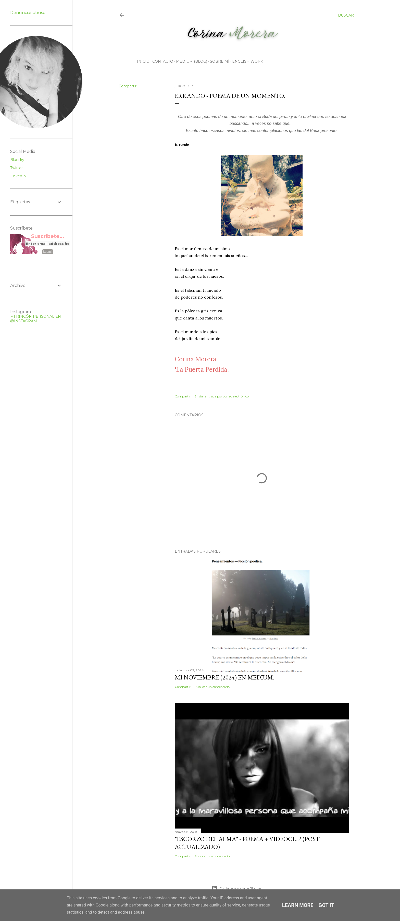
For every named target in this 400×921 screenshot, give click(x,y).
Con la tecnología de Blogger (236, 888)
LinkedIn (18, 176)
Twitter (16, 168)
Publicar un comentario (212, 687)
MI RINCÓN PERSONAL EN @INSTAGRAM (35, 318)
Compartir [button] (127, 86)
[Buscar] (346, 15)
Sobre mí (219, 61)
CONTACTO (162, 61)
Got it (326, 905)
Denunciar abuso (27, 12)
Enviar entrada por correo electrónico (221, 396)
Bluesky (17, 159)
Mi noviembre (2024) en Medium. (224, 677)
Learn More (298, 905)
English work (247, 61)
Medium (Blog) (191, 61)
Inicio (143, 61)
